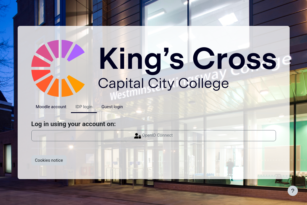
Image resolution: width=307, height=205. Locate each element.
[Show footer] (293, 191)
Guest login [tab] (112, 106)
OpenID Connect (153, 135)
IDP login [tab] (83, 106)
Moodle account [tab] (51, 106)
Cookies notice (49, 160)
